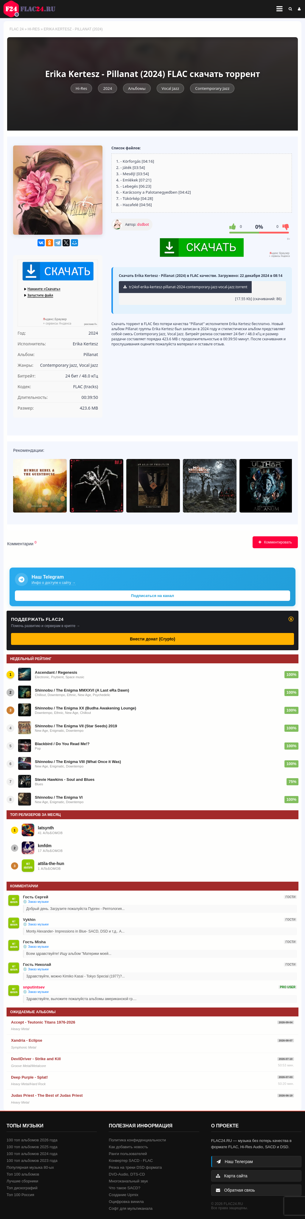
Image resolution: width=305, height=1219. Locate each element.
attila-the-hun (51, 863)
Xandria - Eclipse (26, 1040)
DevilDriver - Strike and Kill (36, 1059)
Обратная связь (235, 1190)
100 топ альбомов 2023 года (32, 1160)
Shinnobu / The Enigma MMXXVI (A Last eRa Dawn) (82, 690)
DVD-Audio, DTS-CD (127, 1174)
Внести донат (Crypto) (152, 639)
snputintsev (34, 987)
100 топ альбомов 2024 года (32, 1153)
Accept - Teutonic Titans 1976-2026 (43, 1022)
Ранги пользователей (128, 1153)
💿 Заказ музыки (36, 901)
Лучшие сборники (22, 1181)
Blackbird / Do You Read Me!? (62, 744)
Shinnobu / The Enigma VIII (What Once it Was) (78, 761)
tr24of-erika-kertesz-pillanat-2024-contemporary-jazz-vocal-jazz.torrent (185, 286)
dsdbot (143, 224)
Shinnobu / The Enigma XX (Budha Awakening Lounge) (85, 708)
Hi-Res (34, 29)
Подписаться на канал (152, 595)
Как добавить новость (128, 1147)
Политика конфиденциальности (137, 1140)
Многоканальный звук (128, 1181)
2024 (107, 88)
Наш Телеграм (235, 1161)
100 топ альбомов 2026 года (32, 1140)
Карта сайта (232, 1175)
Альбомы (136, 88)
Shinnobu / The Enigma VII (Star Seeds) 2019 (76, 726)
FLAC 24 (33, 9)
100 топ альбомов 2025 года (32, 1147)
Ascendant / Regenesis (56, 672)
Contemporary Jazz (212, 88)
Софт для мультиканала (130, 1208)
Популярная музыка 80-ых (30, 1167)
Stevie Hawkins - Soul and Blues (64, 779)
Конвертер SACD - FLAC (131, 1160)
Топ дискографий (22, 1188)
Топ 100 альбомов (23, 1174)
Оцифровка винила (126, 1201)
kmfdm (45, 845)
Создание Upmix (123, 1195)
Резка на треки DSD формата (135, 1167)
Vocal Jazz (170, 88)
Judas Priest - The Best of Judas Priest (47, 1095)
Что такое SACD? (124, 1188)
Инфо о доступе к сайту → (54, 583)
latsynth (46, 827)
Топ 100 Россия (20, 1195)
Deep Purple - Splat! (29, 1077)
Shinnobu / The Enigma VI (59, 797)
